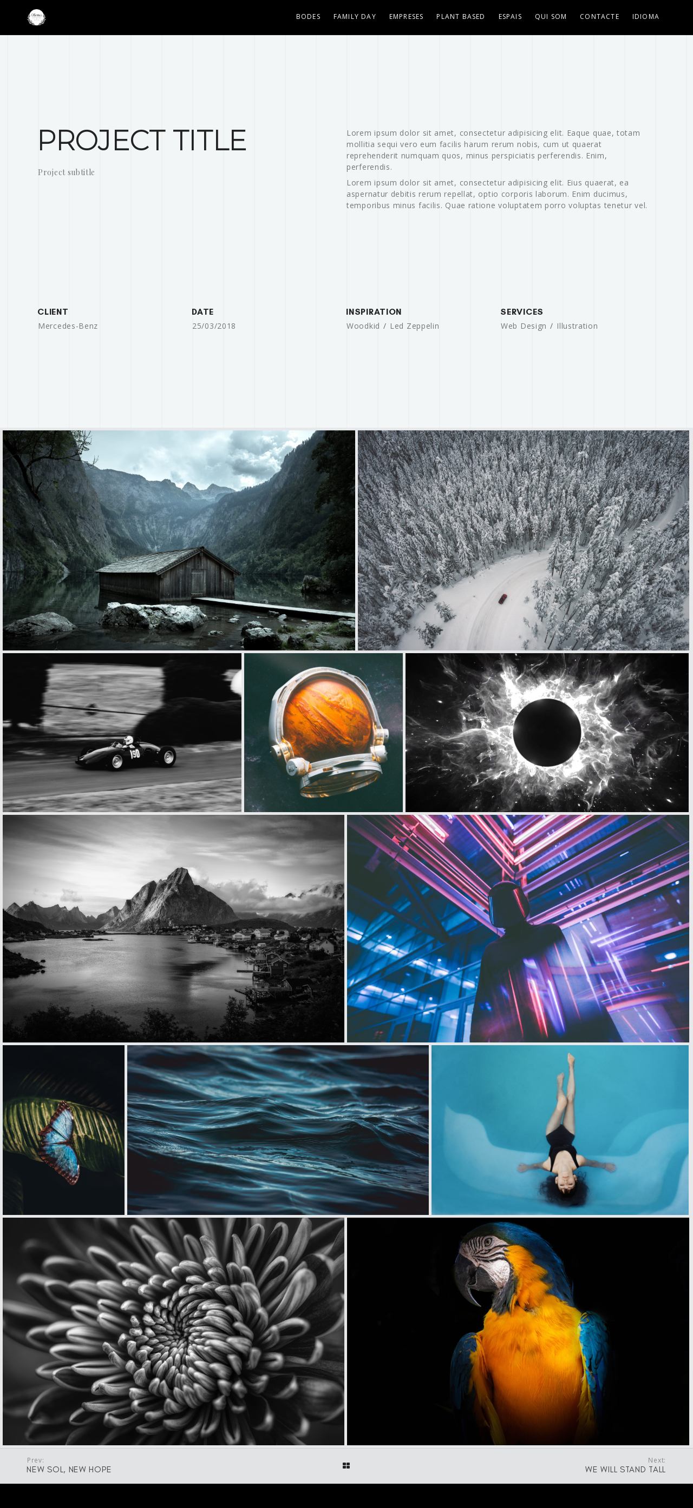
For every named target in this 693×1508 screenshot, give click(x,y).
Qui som (551, 16)
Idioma (645, 16)
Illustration (577, 326)
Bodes (308, 16)
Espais (510, 16)
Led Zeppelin (414, 326)
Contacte (599, 16)
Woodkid (363, 326)
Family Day (355, 16)
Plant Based (460, 16)
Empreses (406, 16)
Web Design (524, 326)
